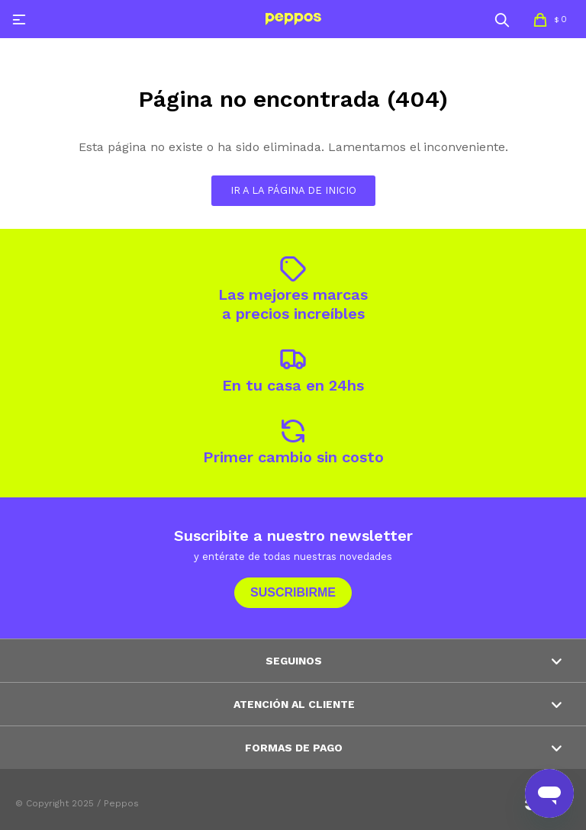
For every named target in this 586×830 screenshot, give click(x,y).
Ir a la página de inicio (293, 190)
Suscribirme (293, 592)
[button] (502, 19)
